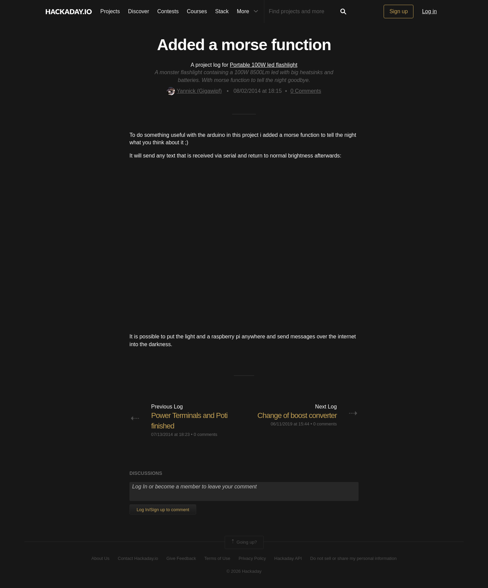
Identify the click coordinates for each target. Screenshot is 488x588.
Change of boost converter (297, 415)
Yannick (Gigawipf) (194, 91)
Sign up (398, 11)
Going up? (243, 542)
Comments (305, 91)
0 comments (206, 434)
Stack (222, 11)
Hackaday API (288, 558)
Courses (197, 11)
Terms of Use (217, 558)
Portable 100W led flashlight (263, 65)
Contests (168, 11)
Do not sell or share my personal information (353, 558)
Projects (110, 11)
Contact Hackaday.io (138, 558)
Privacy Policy (252, 558)
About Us (100, 558)
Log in (429, 11)
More (249, 11)
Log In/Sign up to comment (163, 509)
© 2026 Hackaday (244, 571)
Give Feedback (181, 558)
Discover (138, 11)
